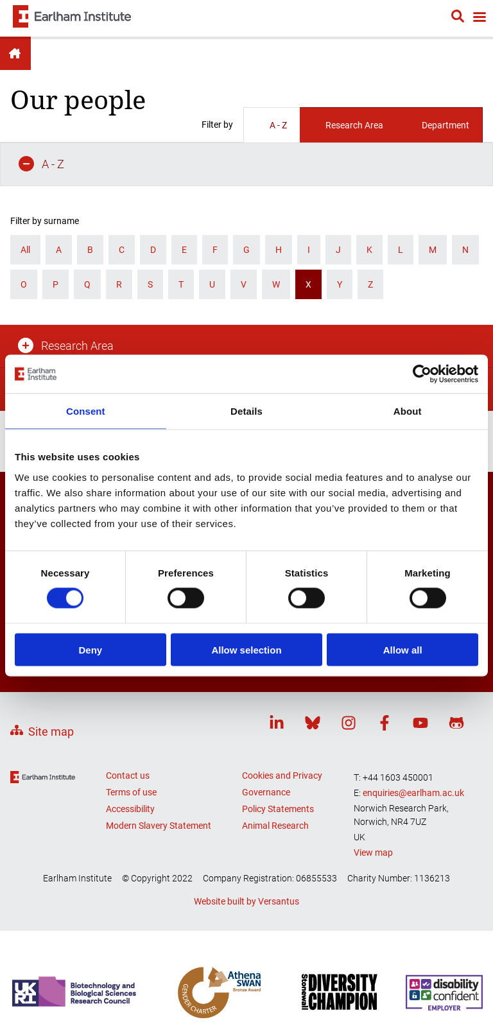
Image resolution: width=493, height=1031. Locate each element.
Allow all (402, 649)
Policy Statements (278, 679)
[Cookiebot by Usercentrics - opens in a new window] (422, 374)
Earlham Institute (15, 53)
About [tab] (408, 411)
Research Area (348, 125)
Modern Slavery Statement (158, 696)
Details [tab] (246, 411)
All (25, 206)
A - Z (272, 125)
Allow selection (246, 649)
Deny (90, 649)
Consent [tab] (85, 411)
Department (439, 125)
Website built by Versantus (246, 772)
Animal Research (275, 696)
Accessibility (130, 679)
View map (373, 723)
